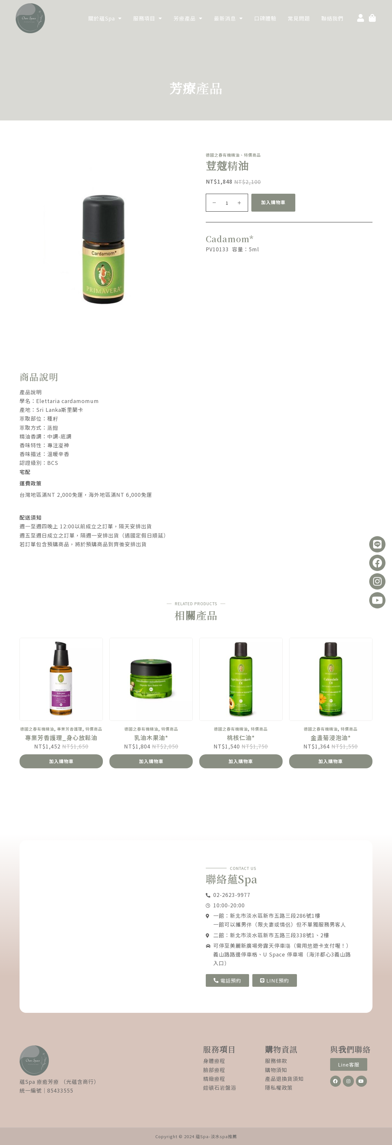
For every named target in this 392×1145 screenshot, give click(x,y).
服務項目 (147, 18)
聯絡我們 (332, 18)
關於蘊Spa (105, 18)
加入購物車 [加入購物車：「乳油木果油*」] (151, 761)
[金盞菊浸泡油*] (330, 679)
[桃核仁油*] (241, 679)
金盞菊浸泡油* (331, 737)
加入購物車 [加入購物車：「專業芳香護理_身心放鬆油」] (61, 761)
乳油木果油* (151, 737)
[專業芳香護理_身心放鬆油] (61, 679)
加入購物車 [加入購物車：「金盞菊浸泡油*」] (330, 761)
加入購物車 (273, 202)
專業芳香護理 (69, 729)
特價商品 (93, 729)
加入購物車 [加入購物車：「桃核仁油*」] (241, 761)
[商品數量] (227, 203)
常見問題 (299, 18)
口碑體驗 (265, 18)
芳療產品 (188, 18)
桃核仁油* (241, 737)
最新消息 (228, 18)
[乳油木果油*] (151, 679)
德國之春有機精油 (37, 729)
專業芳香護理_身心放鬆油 (61, 737)
